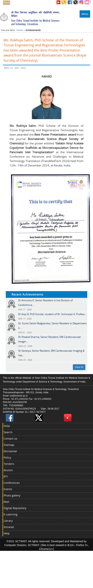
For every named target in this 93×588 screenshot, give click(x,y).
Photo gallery (12, 495)
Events (8, 489)
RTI (6, 476)
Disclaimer (10, 451)
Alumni (8, 470)
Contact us (10, 438)
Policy (7, 457)
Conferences (12, 483)
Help (7, 533)
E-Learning (10, 514)
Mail (6, 502)
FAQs (7, 426)
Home (19, 30)
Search (8, 432)
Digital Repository (15, 508)
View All (79, 367)
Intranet (9, 527)
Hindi (6, 2)
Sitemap (9, 445)
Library (8, 520)
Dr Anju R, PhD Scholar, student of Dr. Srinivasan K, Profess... (52, 314)
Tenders (9, 464)
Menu (84, 14)
